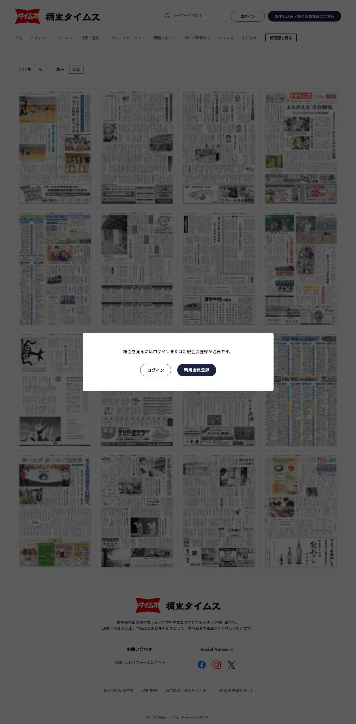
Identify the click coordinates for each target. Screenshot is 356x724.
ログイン (155, 370)
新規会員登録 (196, 370)
